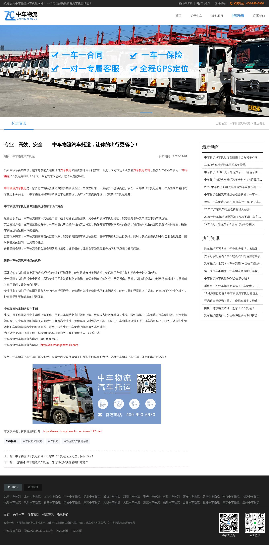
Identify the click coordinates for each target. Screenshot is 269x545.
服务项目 (217, 15)
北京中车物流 (32, 496)
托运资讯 (238, 15)
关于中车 (196, 15)
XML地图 (62, 530)
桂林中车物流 (211, 502)
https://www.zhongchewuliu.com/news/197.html (72, 431)
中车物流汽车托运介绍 (76, 441)
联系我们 (259, 15)
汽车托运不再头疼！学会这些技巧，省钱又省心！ (235, 248)
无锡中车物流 (111, 502)
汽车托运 (65, 170)
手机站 (220, 3)
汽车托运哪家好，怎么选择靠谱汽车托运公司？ (233, 315)
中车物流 (53, 441)
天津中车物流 (211, 496)
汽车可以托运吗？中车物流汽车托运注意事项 (232, 256)
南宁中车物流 (231, 502)
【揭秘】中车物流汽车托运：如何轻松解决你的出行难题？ (51, 462)
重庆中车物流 (151, 496)
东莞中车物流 (92, 502)
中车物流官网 (12, 530)
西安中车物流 (191, 496)
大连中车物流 (131, 502)
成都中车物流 (111, 496)
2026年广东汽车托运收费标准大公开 (227, 209)
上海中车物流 (52, 496)
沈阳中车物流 (32, 502)
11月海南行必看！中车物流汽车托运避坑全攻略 (234, 293)
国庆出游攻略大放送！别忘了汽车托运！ (229, 308)
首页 (178, 15)
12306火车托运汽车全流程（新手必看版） (230, 224)
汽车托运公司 (141, 170)
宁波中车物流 (72, 502)
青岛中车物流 (52, 502)
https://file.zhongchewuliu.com (59, 345)
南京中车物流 (231, 496)
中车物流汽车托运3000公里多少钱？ (227, 278)
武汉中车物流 (12, 496)
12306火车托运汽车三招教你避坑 (225, 164)
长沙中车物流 (12, 502)
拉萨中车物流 (251, 496)
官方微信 (203, 3)
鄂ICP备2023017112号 (38, 530)
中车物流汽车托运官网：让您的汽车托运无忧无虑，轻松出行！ (54, 456)
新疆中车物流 (131, 496)
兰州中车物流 (251, 502)
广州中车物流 (72, 496)
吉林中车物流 (191, 502)
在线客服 (185, 3)
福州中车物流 (171, 502)
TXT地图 (76, 530)
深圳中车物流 (92, 496)
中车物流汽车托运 (240, 123)
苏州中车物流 (171, 496)
